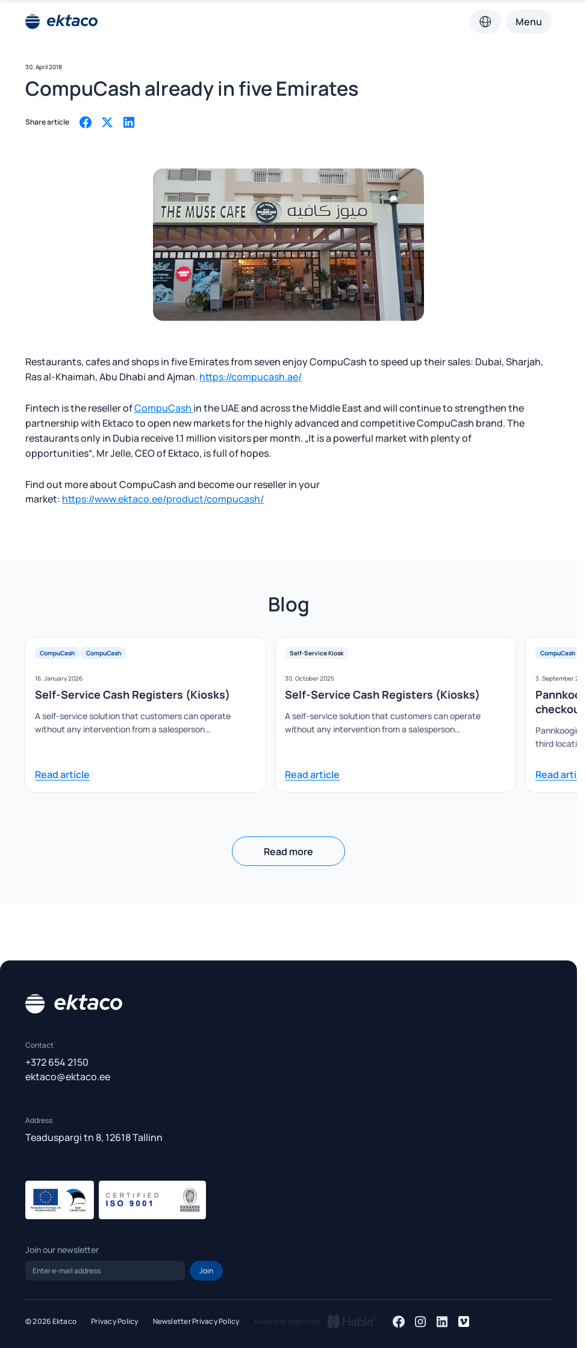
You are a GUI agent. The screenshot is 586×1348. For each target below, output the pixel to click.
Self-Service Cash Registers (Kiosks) (132, 694)
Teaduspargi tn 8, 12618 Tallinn (94, 1137)
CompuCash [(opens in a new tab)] (163, 408)
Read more (288, 851)
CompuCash (57, 653)
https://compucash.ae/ (250, 376)
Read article (62, 774)
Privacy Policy (114, 1321)
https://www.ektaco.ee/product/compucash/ (163, 499)
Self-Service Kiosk (316, 653)
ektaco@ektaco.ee (67, 1076)
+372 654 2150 (57, 1062)
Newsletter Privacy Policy (196, 1321)
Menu (529, 21)
